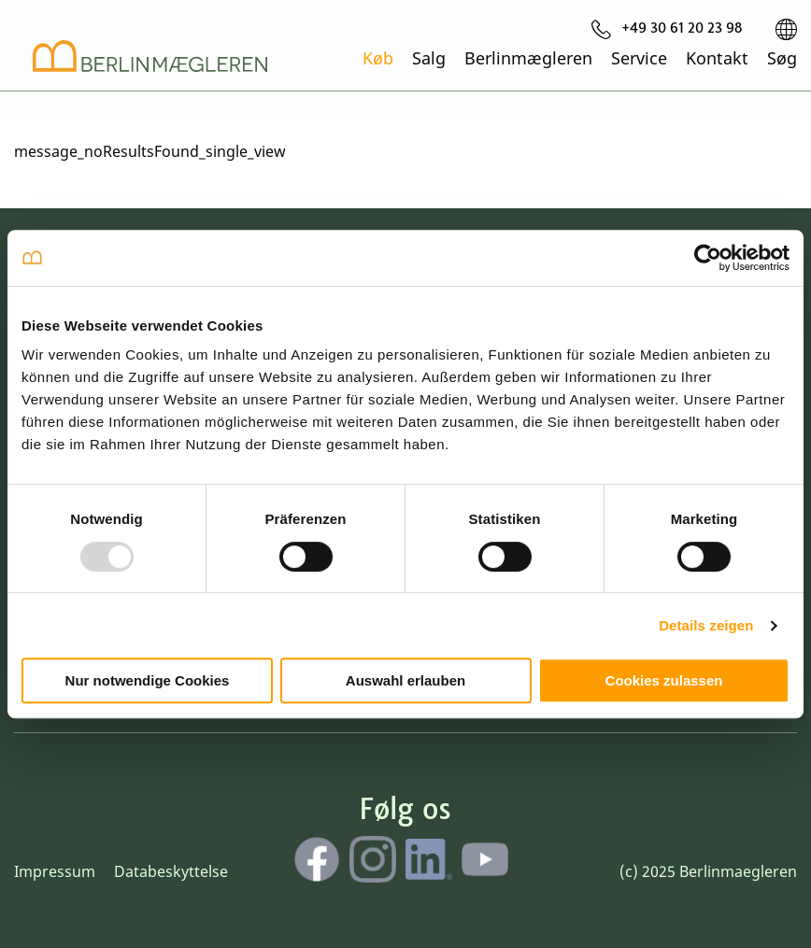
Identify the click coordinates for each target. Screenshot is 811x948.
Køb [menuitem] (378, 57)
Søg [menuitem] (782, 57)
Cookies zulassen (664, 680)
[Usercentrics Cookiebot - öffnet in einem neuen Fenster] (708, 258)
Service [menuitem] (639, 57)
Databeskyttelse (171, 871)
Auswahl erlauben (405, 680)
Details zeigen (706, 625)
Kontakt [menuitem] (717, 57)
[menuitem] (667, 29)
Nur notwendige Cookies (147, 680)
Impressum (54, 871)
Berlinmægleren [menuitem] (528, 57)
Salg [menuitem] (429, 57)
